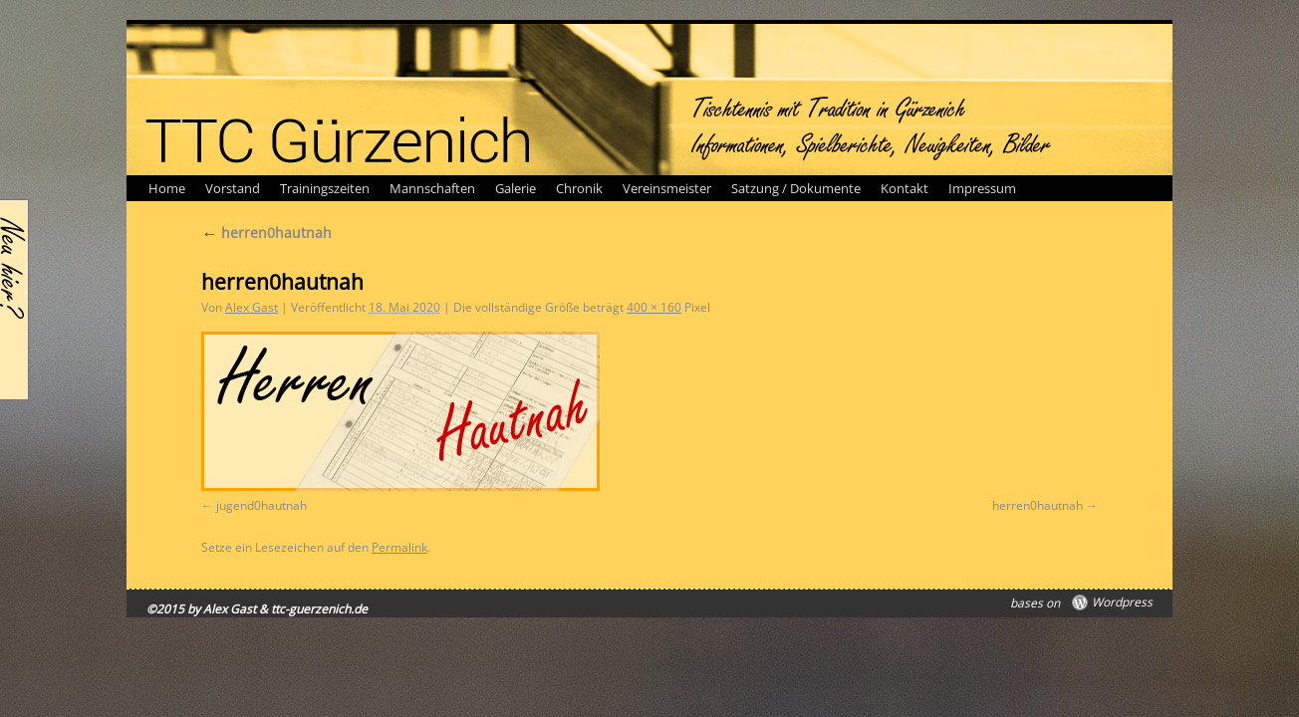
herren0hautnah (266, 232)
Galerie (515, 188)
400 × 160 (654, 307)
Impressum (982, 188)
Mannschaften (432, 188)
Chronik (579, 188)
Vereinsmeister (667, 188)
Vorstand (232, 188)
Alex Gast (251, 307)
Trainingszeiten (325, 188)
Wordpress (1122, 602)
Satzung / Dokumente (796, 188)
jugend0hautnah (261, 505)
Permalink (399, 547)
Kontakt (904, 188)
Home (166, 188)
